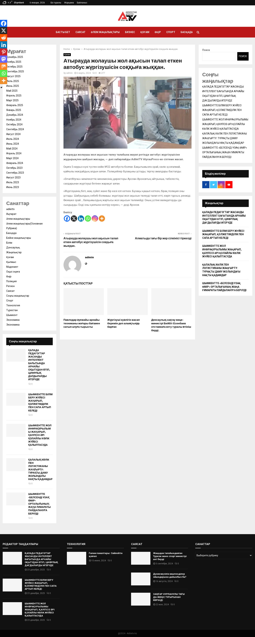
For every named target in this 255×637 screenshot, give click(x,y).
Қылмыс (11, 262)
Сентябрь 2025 (15, 71)
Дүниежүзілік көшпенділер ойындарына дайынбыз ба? (169, 575)
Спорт (170, 32)
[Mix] (3, 66)
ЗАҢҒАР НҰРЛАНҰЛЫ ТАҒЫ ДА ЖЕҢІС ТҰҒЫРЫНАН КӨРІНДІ (169, 597)
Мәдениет (12, 266)
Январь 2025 (13, 110)
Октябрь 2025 (14, 66)
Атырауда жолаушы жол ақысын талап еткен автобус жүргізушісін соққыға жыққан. (90, 242)
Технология (13, 305)
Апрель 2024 (13, 153)
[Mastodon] (3, 59)
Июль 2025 (12, 81)
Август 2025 (13, 76)
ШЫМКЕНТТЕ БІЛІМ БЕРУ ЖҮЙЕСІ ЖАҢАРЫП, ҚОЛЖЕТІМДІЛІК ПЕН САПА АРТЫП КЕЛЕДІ (40, 402)
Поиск (206, 50)
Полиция (11, 281)
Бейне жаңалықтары (18, 237)
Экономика (12, 319)
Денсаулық (13, 247)
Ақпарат (11, 214)
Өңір (158, 32)
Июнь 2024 (12, 143)
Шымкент (12, 315)
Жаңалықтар (14, 252)
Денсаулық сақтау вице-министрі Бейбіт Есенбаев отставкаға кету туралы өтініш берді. (171, 325)
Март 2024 (12, 158)
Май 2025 (12, 90)
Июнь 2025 (12, 85)
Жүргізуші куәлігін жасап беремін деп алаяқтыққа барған (123, 323)
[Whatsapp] (88, 218)
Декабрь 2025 (14, 57)
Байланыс (82, 2)
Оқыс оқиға (13, 271)
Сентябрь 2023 (15, 172)
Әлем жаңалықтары (105, 32)
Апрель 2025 (13, 95)
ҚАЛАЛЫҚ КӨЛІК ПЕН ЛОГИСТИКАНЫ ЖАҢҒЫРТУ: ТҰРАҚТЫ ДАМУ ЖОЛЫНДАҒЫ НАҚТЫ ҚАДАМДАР (40, 469)
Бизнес (130, 32)
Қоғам (144, 32)
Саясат (80, 32)
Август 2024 (13, 134)
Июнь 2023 (12, 187)
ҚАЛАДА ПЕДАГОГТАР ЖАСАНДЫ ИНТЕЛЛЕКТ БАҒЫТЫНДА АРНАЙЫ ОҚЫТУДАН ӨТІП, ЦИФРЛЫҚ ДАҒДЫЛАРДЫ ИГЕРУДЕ (39, 365)
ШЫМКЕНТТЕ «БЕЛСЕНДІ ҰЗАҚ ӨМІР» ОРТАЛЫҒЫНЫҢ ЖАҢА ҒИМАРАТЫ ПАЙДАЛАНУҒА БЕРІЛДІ (39, 504)
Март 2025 (12, 100)
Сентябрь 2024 (15, 129)
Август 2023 (13, 177)
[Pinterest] (3, 52)
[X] (74, 218)
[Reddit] (3, 37)
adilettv (10, 209)
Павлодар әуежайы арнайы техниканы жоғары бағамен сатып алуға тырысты (81, 323)
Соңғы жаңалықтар (17, 295)
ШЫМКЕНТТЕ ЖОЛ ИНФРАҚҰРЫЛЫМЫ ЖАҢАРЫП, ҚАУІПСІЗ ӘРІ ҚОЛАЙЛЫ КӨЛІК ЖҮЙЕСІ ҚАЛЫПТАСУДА (40, 435)
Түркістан (12, 310)
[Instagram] (95, 218)
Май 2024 (12, 148)
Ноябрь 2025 (13, 61)
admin (69, 73)
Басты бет (63, 32)
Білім (9, 242)
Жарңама (69, 2)
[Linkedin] (81, 218)
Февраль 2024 (14, 163)
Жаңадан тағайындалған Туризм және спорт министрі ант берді (170, 556)
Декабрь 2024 (14, 114)
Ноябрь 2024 (13, 119)
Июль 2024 (12, 139)
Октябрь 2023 (14, 167)
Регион (10, 286)
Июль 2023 (12, 182)
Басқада (187, 32)
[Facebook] (67, 218)
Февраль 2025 (14, 105)
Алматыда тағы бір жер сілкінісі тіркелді (163, 238)
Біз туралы (56, 2)
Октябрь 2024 (14, 124)
